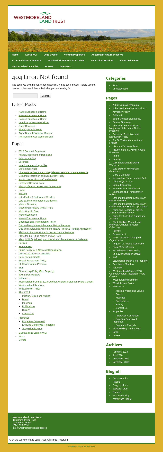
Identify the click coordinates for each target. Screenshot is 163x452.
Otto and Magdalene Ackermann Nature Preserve (44, 225)
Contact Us (28, 313)
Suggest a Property (32, 328)
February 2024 (120, 351)
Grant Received (27, 126)
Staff (21, 267)
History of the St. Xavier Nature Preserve (40, 186)
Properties (24, 317)
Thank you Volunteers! (30, 129)
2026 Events (51, 54)
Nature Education (129, 60)
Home (15, 54)
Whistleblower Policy (29, 288)
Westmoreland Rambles (25, 66)
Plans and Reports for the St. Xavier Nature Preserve (46, 232)
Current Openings (28, 169)
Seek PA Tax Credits (29, 257)
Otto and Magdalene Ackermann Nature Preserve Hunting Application (55, 228)
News (22, 336)
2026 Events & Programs (32, 151)
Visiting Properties (74, 54)
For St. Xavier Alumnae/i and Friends (38, 179)
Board (25, 299)
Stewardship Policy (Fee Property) (36, 271)
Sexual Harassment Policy (32, 260)
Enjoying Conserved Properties (38, 324)
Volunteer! (65, 66)
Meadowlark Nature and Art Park (66, 60)
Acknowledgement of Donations (35, 154)
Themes (116, 392)
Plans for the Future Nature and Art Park (40, 236)
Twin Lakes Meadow (102, 60)
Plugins (116, 381)
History (26, 310)
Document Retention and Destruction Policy (41, 176)
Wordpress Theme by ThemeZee (81, 446)
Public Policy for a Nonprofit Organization (40, 250)
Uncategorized (120, 88)
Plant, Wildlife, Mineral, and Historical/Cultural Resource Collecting (53, 239)
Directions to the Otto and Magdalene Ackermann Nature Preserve (53, 172)
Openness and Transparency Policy (37, 221)
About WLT (31, 54)
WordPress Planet (121, 399)
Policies (23, 243)
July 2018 (117, 355)
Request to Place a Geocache (34, 253)
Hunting (23, 193)
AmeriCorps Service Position (34, 122)
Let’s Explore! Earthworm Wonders (37, 197)
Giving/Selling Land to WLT (33, 332)
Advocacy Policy (27, 158)
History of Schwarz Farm (32, 183)
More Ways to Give (29, 211)
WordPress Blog (120, 395)
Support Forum (120, 388)
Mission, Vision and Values (36, 296)
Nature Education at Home (32, 112)
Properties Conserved (33, 321)
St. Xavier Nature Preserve (26, 60)
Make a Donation (27, 204)
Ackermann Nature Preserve (107, 54)
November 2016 (120, 362)
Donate (49, 66)
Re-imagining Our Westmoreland (36, 136)
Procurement (25, 246)
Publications (28, 306)
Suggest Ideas (119, 385)
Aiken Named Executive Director (36, 133)
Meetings (27, 303)
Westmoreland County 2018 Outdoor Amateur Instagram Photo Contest (56, 281)
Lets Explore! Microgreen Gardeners (38, 200)
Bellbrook (23, 162)
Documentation (120, 378)
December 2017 (120, 358)
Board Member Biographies (33, 165)
